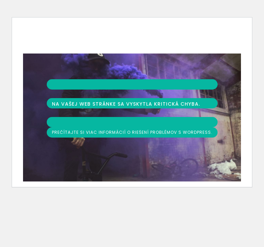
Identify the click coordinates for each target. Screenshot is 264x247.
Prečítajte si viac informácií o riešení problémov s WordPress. (132, 132)
